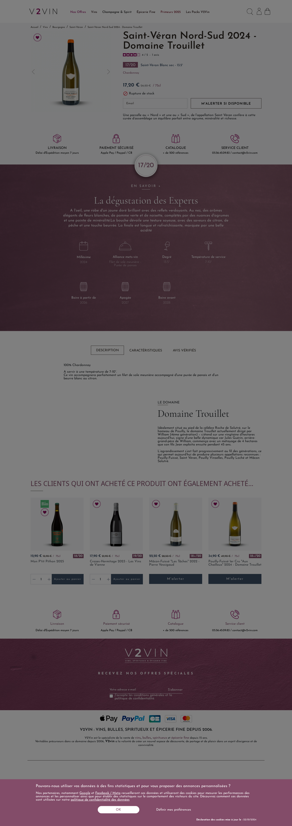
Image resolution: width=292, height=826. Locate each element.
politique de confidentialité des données (100, 799)
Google (84, 793)
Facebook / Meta (107, 793)
